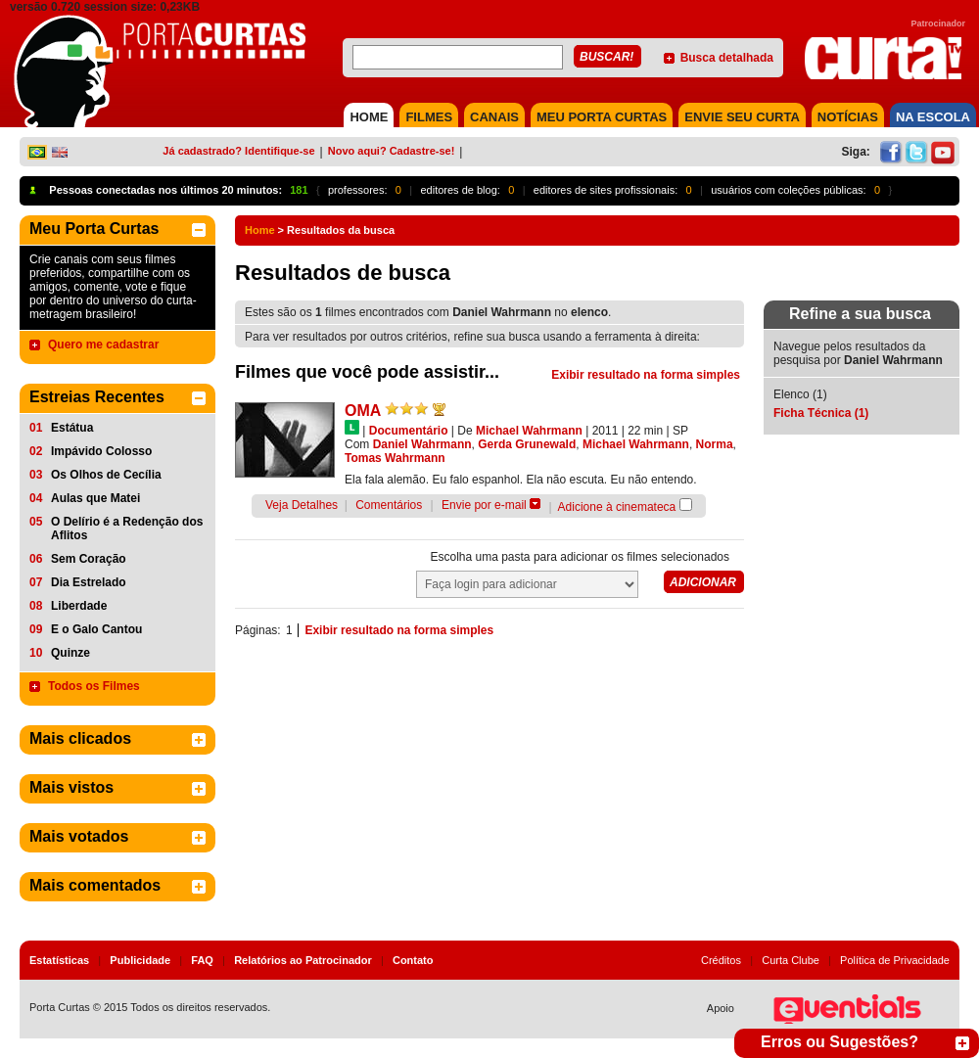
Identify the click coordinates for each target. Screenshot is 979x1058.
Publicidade (140, 960)
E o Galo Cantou (96, 629)
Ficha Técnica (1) (820, 413)
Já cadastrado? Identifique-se (238, 151)
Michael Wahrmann (529, 430)
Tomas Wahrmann (395, 458)
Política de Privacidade (895, 960)
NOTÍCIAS (847, 117)
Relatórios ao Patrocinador (303, 960)
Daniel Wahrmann (422, 444)
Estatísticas (59, 960)
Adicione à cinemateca (617, 507)
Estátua (72, 428)
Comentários (388, 505)
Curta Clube (790, 960)
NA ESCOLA (933, 117)
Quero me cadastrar (103, 344)
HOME (369, 117)
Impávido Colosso (101, 451)
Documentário (408, 430)
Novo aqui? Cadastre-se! (391, 151)
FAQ (202, 960)
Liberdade (79, 606)
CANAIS (494, 117)
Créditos (721, 960)
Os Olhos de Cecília (106, 475)
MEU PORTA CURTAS (601, 117)
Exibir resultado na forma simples (645, 375)
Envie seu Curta (742, 117)
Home (260, 230)
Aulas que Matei (95, 498)
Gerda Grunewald (527, 444)
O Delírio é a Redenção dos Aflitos (127, 528)
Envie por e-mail (484, 505)
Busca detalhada (726, 58)
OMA (363, 410)
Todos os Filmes (94, 686)
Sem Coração (88, 559)
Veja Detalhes (301, 505)
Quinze (70, 653)
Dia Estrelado (88, 582)
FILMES (428, 117)
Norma (714, 444)
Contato (413, 960)
